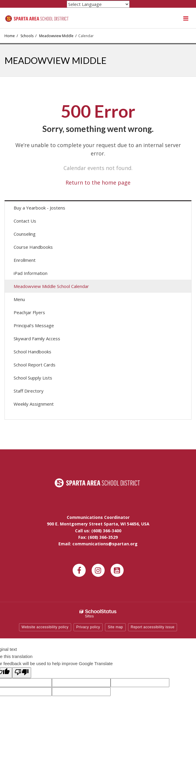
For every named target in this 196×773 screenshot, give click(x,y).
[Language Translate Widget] (98, 4)
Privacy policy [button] (88, 627)
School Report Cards (34, 365)
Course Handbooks (33, 247)
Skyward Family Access (45, 340)
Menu (28, 300)
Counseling (25, 234)
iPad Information (30, 273)
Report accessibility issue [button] (153, 627)
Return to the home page (98, 182)
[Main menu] (185, 18)
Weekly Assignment (34, 404)
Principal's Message (34, 325)
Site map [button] (115, 627)
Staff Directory (29, 391)
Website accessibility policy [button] (45, 627)
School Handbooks (32, 352)
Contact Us (25, 221)
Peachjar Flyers (38, 313)
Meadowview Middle (56, 35)
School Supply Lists (33, 378)
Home (9, 35)
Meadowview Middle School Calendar (51, 286)
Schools (27, 35)
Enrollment (25, 260)
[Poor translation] (21, 672)
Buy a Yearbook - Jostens (48, 209)
